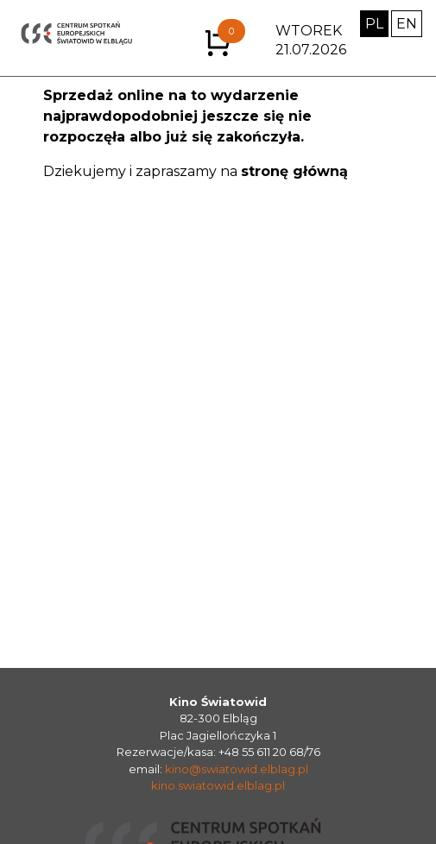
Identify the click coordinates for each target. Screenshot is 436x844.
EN (406, 24)
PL (374, 24)
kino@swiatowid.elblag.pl (236, 769)
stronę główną (294, 171)
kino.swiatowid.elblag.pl (218, 785)
